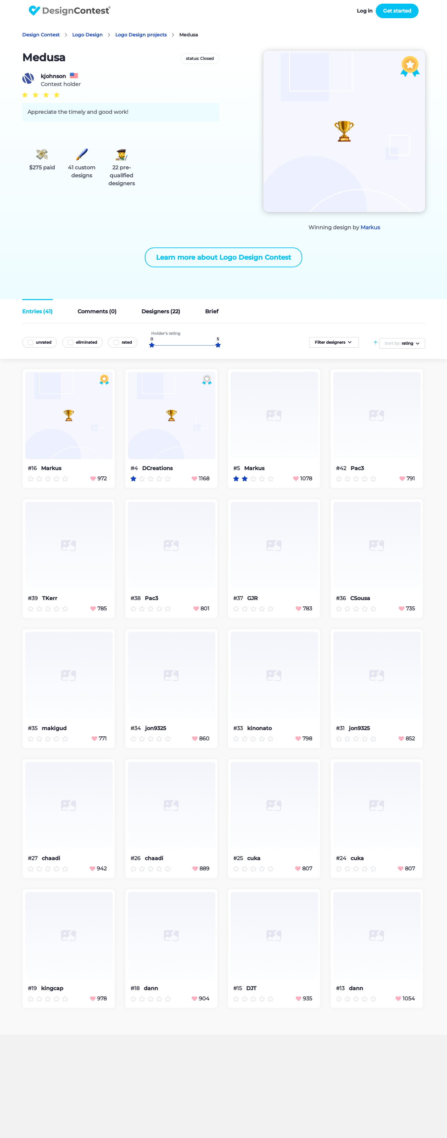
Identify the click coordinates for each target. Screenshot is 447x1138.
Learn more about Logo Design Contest (223, 257)
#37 (238, 598)
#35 (33, 728)
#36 (341, 598)
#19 (33, 988)
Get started (397, 11)
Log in (364, 11)
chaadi (51, 858)
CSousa (360, 598)
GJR (252, 598)
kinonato (259, 728)
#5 (237, 468)
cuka (253, 858)
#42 (342, 468)
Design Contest (41, 34)
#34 (136, 728)
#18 (136, 988)
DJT (251, 988)
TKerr (49, 598)
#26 (136, 858)
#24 (342, 858)
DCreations (157, 468)
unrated (43, 342)
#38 (136, 598)
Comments (97, 311)
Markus (370, 227)
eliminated (86, 342)
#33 (238, 728)
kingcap (52, 988)
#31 (341, 728)
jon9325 (155, 728)
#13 (341, 988)
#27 (33, 858)
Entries (37, 311)
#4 (135, 468)
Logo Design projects (141, 34)
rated (127, 342)
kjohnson (53, 76)
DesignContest (70, 11)
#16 (33, 468)
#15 (238, 988)
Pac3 (357, 468)
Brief (211, 311)
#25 (238, 858)
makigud (54, 728)
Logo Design (87, 34)
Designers (160, 311)
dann (151, 988)
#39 (33, 598)
